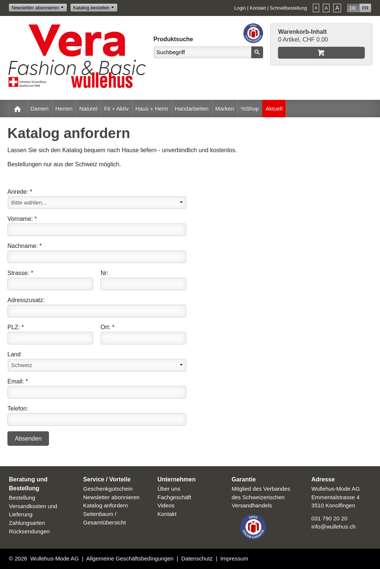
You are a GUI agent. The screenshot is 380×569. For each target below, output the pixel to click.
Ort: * (107, 327)
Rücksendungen (29, 531)
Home (17, 108)
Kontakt (258, 8)
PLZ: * (15, 327)
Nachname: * (24, 246)
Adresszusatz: (26, 300)
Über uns (168, 488)
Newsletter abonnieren (35, 7)
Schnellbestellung (288, 8)
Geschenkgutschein (107, 488)
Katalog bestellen (91, 7)
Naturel (88, 108)
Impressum (234, 558)
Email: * (17, 381)
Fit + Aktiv (116, 108)
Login (240, 8)
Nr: (104, 273)
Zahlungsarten (27, 523)
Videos (165, 505)
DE (353, 8)
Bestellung (22, 497)
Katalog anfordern (105, 505)
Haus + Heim (151, 108)
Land (14, 354)
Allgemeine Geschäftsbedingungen (130, 558)
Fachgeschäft (174, 497)
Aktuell (274, 108)
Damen (39, 108)
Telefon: (17, 408)
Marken (224, 108)
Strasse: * (20, 273)
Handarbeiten (192, 108)
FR (365, 8)
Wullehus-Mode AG (54, 558)
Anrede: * (19, 192)
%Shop (250, 108)
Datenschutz (197, 558)
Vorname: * (22, 219)
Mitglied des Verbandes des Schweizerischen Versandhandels (261, 497)
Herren (63, 108)
